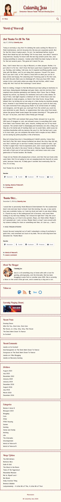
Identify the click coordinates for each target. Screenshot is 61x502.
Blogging (6, 414)
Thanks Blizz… (10, 198)
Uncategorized (8, 441)
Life (4, 435)
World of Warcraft (17, 185)
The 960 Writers (8, 459)
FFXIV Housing (8, 422)
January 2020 (8, 379)
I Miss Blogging (15, 355)
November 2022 (8, 376)
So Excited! (7, 334)
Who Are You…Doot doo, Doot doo (15, 326)
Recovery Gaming (16, 358)
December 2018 (8, 384)
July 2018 (6, 390)
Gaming (7, 185)
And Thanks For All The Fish (16, 39)
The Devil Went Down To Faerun (14, 331)
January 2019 (8, 382)
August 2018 (7, 387)
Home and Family (9, 430)
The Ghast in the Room (11, 467)
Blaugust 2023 (8, 411)
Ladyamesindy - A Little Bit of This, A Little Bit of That (23, 486)
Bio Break (6, 478)
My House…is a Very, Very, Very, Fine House (18, 329)
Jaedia (5, 347)
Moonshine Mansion (9, 473)
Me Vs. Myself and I (10, 475)
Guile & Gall (7, 464)
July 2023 (6, 373)
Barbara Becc (8, 462)
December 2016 (8, 395)
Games (5, 424)
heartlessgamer (8, 350)
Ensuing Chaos (8, 323)
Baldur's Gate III (9, 408)
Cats (4, 416)
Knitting (5, 433)
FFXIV (5, 419)
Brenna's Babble (9, 483)
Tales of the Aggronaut (11, 470)
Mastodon (30, 495)
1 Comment (9, 187)
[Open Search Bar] (57, 19)
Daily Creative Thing (10, 481)
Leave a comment (11, 255)
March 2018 (7, 393)
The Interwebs (8, 438)
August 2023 (7, 371)
